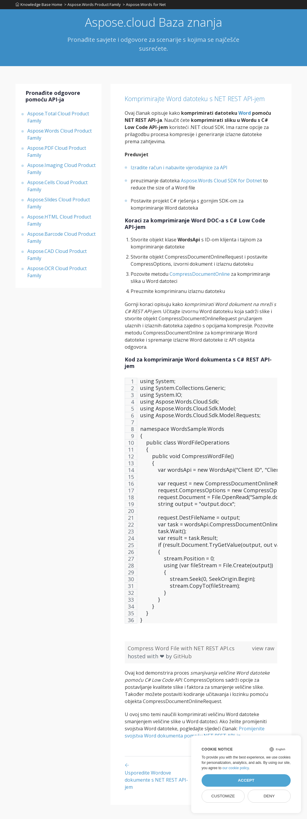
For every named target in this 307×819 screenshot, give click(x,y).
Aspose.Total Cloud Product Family (58, 119)
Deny (269, 796)
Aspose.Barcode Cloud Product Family (61, 240)
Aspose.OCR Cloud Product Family (57, 274)
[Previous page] (160, 790)
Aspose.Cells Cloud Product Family (57, 188)
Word (244, 127)
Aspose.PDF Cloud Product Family (56, 154)
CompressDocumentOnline (200, 288)
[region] (201, 518)
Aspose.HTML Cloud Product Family (59, 223)
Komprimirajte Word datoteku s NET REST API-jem (196, 106)
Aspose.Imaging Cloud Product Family (61, 171)
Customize (223, 796)
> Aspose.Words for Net (146, 5)
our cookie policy (235, 768)
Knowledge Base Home (38, 5)
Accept (246, 780)
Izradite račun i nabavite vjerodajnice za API (179, 182)
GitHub (182, 670)
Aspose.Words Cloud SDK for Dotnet (221, 195)
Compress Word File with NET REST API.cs (181, 662)
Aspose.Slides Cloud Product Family (58, 205)
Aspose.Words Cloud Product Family (59, 137)
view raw (263, 662)
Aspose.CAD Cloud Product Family (57, 257)
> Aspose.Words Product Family (93, 5)
